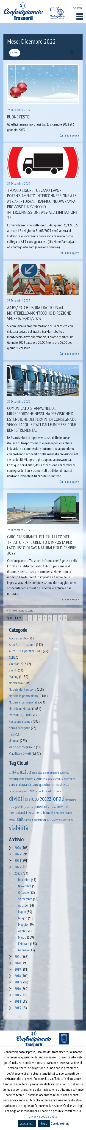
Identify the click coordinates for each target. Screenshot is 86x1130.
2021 (17, 956)
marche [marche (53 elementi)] (68, 813)
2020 (17, 963)
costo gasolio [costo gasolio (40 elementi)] (22, 791)
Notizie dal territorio (22, 689)
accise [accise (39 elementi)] (34, 772)
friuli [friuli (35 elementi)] (11, 807)
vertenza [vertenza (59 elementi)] (68, 820)
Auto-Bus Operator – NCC (25, 651)
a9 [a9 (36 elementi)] (18, 772)
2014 (17, 1001)
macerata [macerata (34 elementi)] (60, 812)
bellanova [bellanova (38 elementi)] (47, 779)
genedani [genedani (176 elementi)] (40, 806)
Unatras (14, 740)
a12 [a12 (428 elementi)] (23, 772)
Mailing (13, 676)
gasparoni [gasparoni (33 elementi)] (28, 807)
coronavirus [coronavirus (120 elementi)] (58, 784)
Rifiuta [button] (44, 1124)
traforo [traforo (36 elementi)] (40, 819)
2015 (17, 995)
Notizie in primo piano (23, 695)
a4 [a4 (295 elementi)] (14, 772)
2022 (17, 873)
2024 (17, 860)
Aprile (22, 931)
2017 (17, 982)
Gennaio (23, 950)
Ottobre (23, 892)
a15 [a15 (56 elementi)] (29, 773)
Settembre (25, 898)
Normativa (16, 683)
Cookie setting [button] (60, 1123)
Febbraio (23, 943)
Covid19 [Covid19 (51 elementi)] (33, 791)
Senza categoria (19, 727)
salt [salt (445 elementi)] (20, 819)
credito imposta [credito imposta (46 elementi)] (45, 791)
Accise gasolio (18, 638)
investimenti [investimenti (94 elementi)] (34, 812)
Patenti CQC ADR (20, 715)
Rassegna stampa (20, 721)
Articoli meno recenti (21, 610)
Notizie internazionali (23, 702)
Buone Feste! (18, 117)
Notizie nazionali (20, 708)
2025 (17, 854)
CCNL (12, 657)
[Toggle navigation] (80, 16)
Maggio (23, 924)
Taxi (12, 734)
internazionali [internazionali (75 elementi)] (17, 812)
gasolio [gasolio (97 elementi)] (18, 806)
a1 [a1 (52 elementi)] (10, 773)
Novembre (24, 886)
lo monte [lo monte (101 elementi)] (49, 812)
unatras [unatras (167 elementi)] (49, 819)
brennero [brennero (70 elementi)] (69, 779)
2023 (17, 866)
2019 (17, 969)
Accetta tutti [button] (26, 1124)
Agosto (23, 905)
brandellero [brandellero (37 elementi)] (58, 779)
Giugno (22, 918)
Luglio (22, 911)
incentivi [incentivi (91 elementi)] (62, 807)
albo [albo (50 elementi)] (40, 772)
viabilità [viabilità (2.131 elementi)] (18, 827)
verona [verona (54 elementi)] (58, 820)
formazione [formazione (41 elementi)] (70, 799)
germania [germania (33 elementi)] (52, 807)
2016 (17, 988)
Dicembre (24, 879)
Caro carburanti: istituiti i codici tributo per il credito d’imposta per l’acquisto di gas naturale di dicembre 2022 (41, 545)
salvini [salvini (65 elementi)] (27, 820)
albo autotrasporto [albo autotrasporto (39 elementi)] (51, 772)
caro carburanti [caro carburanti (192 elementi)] (20, 784)
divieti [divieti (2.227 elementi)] (16, 798)
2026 (17, 847)
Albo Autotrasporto (22, 644)
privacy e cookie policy (43, 1116)
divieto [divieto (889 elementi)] (32, 798)
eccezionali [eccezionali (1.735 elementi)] (52, 798)
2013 (17, 1007)
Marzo (22, 937)
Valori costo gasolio (22, 747)
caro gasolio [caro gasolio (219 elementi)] (41, 784)
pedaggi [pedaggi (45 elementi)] (12, 819)
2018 (17, 975)
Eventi (13, 670)
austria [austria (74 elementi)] (38, 778)
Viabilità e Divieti (20, 753)
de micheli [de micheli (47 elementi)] (58, 791)
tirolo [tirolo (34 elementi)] (34, 819)
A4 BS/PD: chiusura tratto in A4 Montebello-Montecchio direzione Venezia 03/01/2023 (39, 313)
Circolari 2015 (18, 663)
